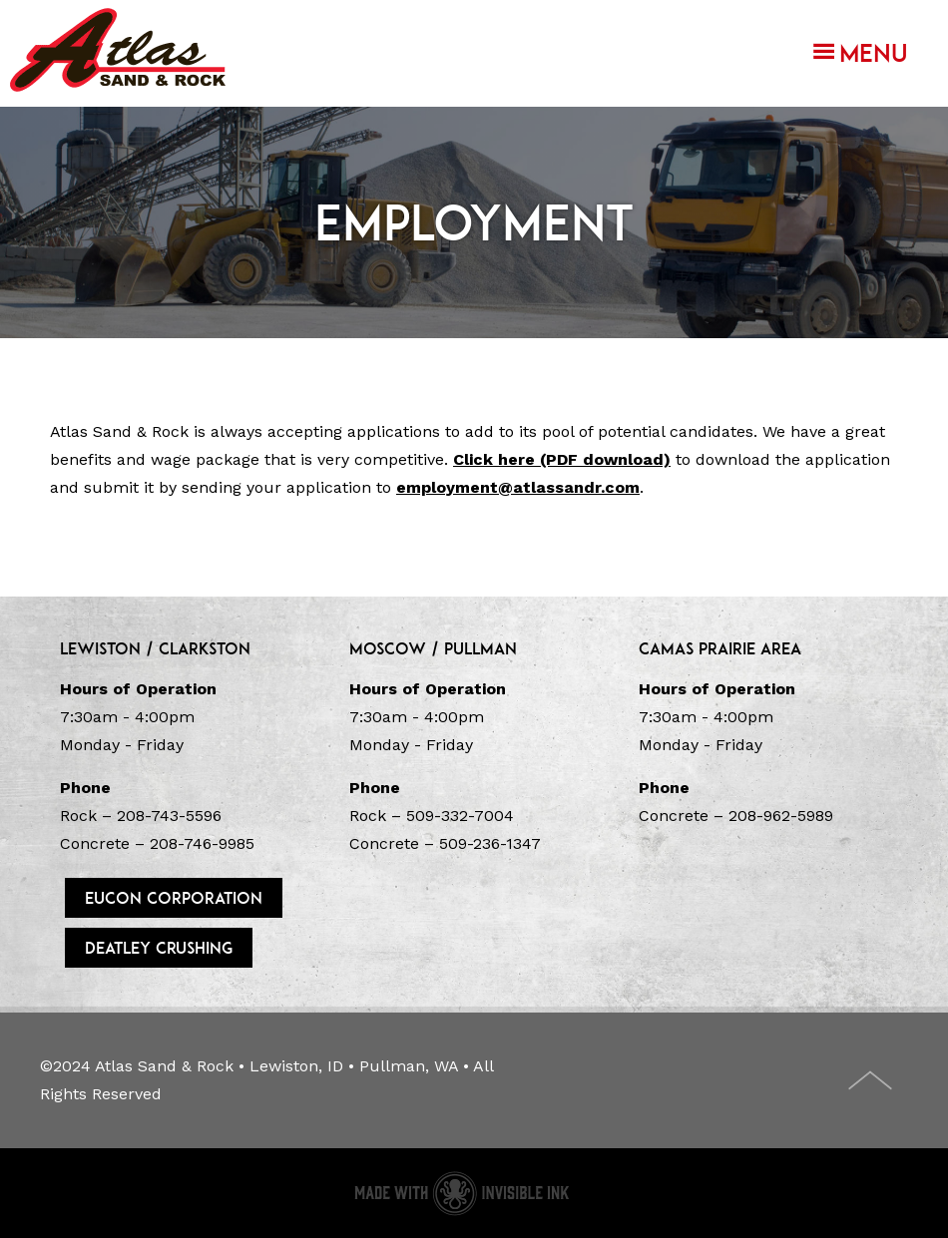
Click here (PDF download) (562, 459)
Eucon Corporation (173, 898)
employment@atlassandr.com (518, 487)
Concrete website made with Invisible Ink (461, 1193)
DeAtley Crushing (159, 948)
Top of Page (870, 1080)
